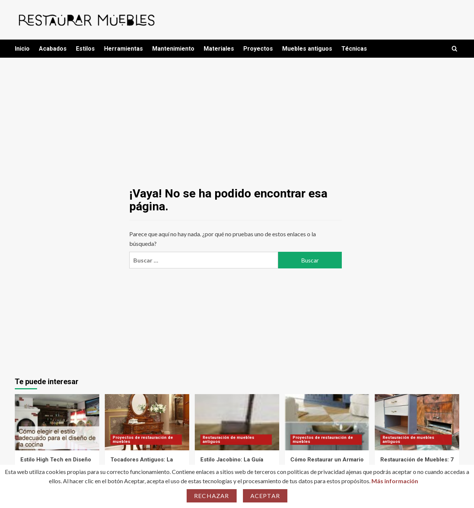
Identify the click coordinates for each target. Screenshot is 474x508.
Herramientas (123, 48)
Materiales (219, 48)
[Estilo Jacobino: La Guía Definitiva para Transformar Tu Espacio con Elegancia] (237, 422)
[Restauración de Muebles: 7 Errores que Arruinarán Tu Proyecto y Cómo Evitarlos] (417, 422)
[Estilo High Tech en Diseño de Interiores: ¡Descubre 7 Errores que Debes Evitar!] (57, 422)
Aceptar (265, 495)
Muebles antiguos (307, 48)
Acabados (53, 48)
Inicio (22, 48)
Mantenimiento (173, 48)
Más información (394, 480)
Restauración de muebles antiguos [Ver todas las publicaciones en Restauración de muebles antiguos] (228, 439)
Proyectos (258, 48)
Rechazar (211, 495)
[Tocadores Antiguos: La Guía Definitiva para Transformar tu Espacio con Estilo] (147, 422)
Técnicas (354, 48)
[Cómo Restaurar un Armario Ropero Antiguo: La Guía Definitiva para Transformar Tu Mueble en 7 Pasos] (327, 422)
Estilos (85, 48)
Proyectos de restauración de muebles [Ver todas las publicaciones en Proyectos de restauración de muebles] (143, 439)
